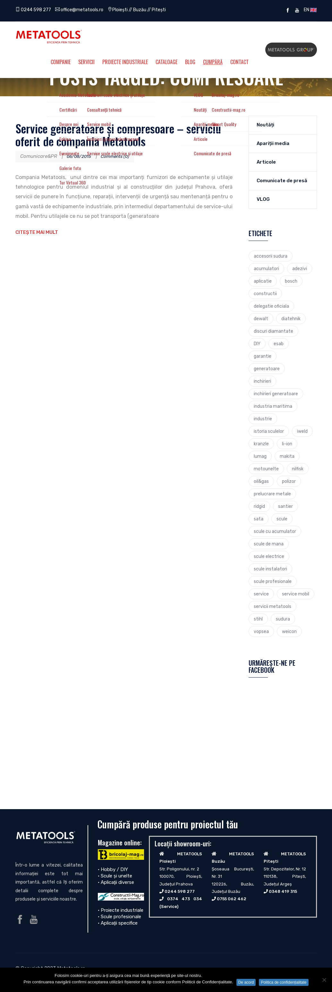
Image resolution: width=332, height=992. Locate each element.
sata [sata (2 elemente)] (258, 518)
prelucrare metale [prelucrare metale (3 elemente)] (272, 493)
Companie (61, 62)
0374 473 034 (184, 898)
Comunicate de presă (282, 181)
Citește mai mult (36, 232)
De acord (246, 982)
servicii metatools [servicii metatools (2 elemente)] (272, 606)
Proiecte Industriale (125, 62)
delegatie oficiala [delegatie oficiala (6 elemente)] (271, 306)
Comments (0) (120, 156)
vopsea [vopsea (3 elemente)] (261, 631)
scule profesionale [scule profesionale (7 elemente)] (273, 581)
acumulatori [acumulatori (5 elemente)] (266, 268)
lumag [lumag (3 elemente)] (260, 456)
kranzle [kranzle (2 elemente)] (261, 443)
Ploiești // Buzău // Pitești (145, 10)
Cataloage (166, 62)
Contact (239, 62)
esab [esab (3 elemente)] (279, 343)
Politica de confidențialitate (283, 982)
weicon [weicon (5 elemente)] (289, 631)
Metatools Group (291, 49)
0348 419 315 (283, 891)
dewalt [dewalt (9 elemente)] (261, 318)
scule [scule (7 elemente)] (282, 518)
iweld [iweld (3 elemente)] (302, 431)
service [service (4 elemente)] (261, 593)
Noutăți (265, 125)
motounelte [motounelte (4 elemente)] (266, 468)
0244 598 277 (34, 10)
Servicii (86, 62)
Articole (266, 162)
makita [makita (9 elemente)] (287, 456)
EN (309, 9)
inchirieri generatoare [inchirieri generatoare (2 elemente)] (276, 393)
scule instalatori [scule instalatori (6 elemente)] (270, 568)
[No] (324, 980)
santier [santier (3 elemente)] (285, 506)
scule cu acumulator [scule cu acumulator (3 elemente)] (275, 531)
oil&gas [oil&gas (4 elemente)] (261, 481)
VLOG (263, 199)
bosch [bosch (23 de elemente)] (291, 281)
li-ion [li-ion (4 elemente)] (287, 443)
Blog (190, 62)
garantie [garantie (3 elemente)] (262, 356)
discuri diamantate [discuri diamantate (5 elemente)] (273, 331)
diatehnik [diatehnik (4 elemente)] (291, 318)
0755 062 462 (231, 898)
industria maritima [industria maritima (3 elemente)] (273, 406)
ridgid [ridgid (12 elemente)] (259, 506)
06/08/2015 (81, 156)
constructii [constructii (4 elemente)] (265, 293)
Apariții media (273, 143)
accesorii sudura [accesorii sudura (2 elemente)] (270, 256)
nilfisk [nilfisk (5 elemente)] (297, 468)
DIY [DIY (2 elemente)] (257, 343)
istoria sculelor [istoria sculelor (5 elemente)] (269, 431)
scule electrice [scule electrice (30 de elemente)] (269, 556)
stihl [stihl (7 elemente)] (258, 618)
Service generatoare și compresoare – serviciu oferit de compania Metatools (118, 135)
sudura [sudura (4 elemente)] (283, 618)
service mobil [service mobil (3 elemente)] (295, 593)
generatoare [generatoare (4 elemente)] (267, 368)
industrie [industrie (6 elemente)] (263, 418)
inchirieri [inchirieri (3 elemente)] (262, 381)
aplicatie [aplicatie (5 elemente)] (263, 281)
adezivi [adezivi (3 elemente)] (299, 268)
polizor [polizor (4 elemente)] (289, 481)
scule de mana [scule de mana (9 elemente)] (269, 543)
